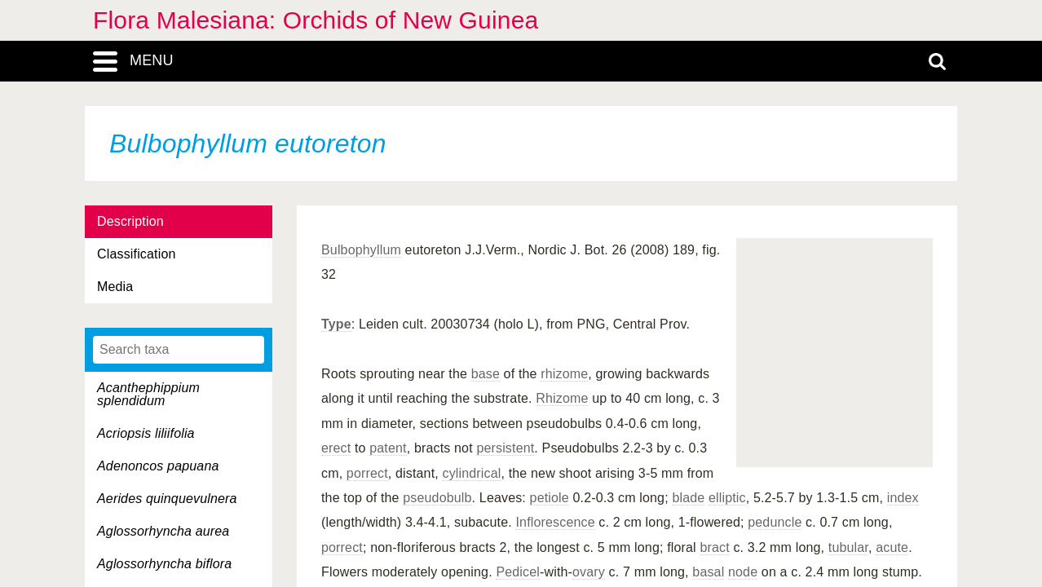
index (903, 498)
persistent (505, 448)
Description (130, 221)
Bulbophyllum (361, 250)
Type (336, 324)
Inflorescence (554, 522)
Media (115, 287)
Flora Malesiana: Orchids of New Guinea (315, 20)
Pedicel (518, 572)
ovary (588, 572)
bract (714, 547)
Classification (136, 254)
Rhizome (562, 398)
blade (688, 498)
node (742, 572)
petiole (549, 498)
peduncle (774, 522)
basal (708, 572)
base (485, 374)
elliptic (727, 498)
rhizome (564, 374)
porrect (367, 473)
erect (336, 448)
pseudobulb (437, 498)
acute (892, 547)
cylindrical (471, 473)
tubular (848, 547)
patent (387, 448)
